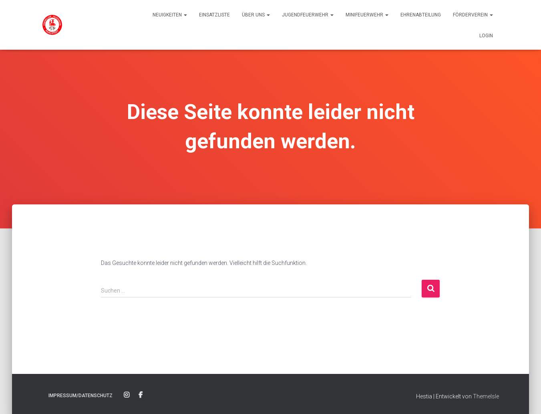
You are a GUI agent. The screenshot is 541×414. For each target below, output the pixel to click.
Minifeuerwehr (367, 15)
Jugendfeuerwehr (308, 15)
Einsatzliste (214, 15)
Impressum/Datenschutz (80, 395)
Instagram (126, 395)
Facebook (141, 395)
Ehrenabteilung (420, 15)
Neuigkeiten (170, 15)
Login (486, 35)
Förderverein (473, 15)
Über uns (256, 15)
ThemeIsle (486, 396)
